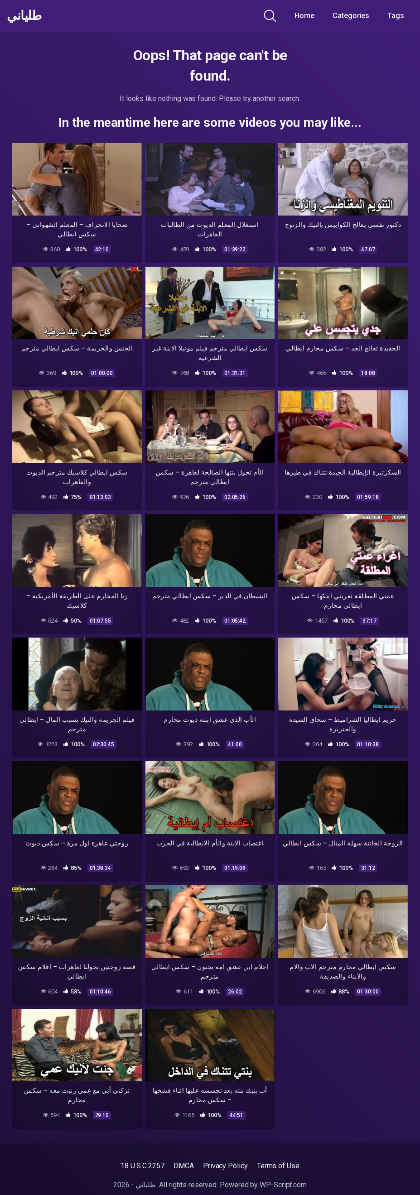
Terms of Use (278, 1165)
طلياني (24, 16)
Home (304, 15)
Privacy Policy (225, 1165)
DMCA (184, 1165)
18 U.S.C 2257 (142, 1165)
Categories (351, 15)
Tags (395, 15)
